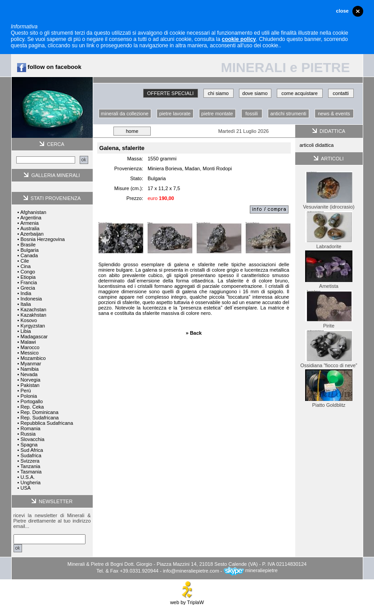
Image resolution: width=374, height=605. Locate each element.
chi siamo (218, 93)
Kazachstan (33, 309)
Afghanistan (33, 212)
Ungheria (30, 482)
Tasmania (30, 471)
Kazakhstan (33, 315)
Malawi (28, 342)
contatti (340, 93)
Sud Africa (31, 450)
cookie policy (239, 39)
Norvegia (30, 379)
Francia (28, 282)
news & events (334, 113)
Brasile (28, 244)
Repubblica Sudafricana (46, 423)
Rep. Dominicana (39, 412)
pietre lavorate (175, 113)
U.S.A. (27, 477)
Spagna (28, 444)
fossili (251, 113)
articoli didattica (317, 145)
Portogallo (31, 401)
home (132, 131)
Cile (24, 261)
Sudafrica (30, 455)
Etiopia (28, 277)
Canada (29, 255)
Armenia (29, 223)
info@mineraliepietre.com (191, 570)
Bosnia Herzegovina (42, 239)
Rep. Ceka (32, 406)
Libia (25, 331)
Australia (30, 228)
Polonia (28, 396)
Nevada (28, 374)
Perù (25, 390)
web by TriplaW (187, 600)
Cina (25, 266)
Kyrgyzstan (32, 325)
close (342, 11)
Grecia (27, 288)
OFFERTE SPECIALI (170, 93)
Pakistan (29, 385)
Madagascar (34, 336)
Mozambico (32, 358)
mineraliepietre (251, 570)
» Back (194, 333)
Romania (30, 428)
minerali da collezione (125, 113)
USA (25, 488)
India (25, 293)
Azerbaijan (32, 234)
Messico (29, 352)
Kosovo (28, 320)
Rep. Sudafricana (39, 417)
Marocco (29, 347)
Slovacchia (32, 439)
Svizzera (29, 461)
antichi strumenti (288, 113)
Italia (25, 304)
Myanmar (30, 363)
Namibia (29, 369)
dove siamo (254, 93)
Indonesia (31, 298)
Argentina (30, 217)
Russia (28, 434)
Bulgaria (29, 250)
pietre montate (217, 113)
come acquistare (299, 93)
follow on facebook (49, 67)
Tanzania (30, 466)
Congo (27, 271)
